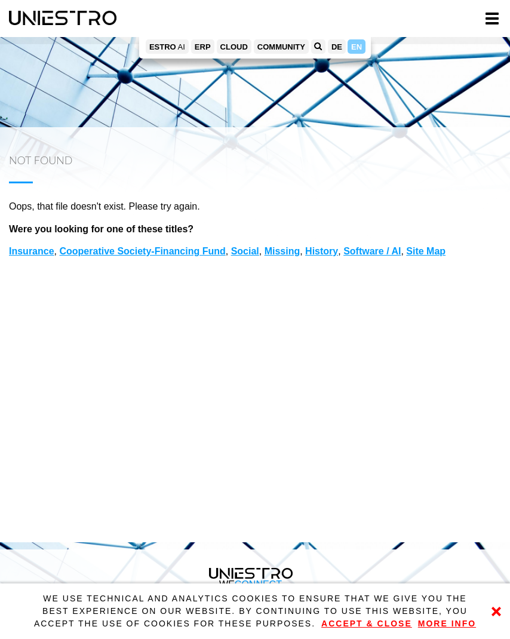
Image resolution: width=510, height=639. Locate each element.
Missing (282, 251)
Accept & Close (366, 623)
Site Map (426, 251)
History (321, 251)
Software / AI (372, 251)
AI (167, 46)
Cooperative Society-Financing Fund (142, 251)
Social (245, 251)
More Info (447, 623)
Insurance (31, 251)
